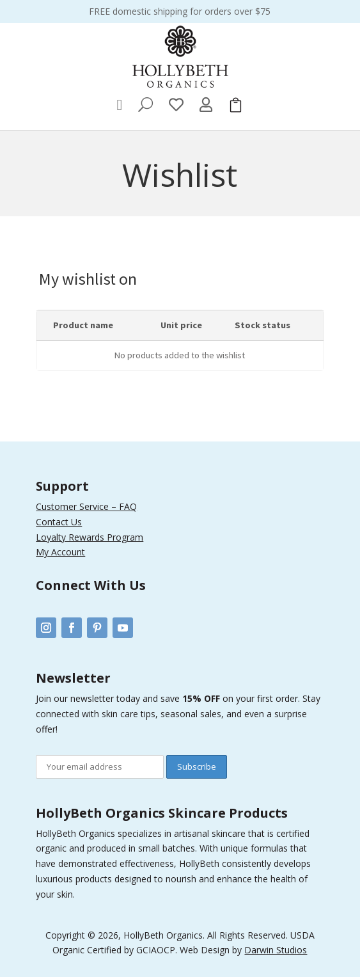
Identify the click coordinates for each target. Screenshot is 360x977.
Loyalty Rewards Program (89, 537)
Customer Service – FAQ (86, 506)
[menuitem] (120, 105)
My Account (60, 552)
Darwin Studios (275, 950)
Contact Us (59, 522)
